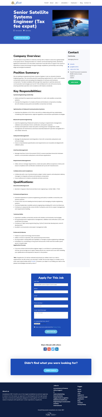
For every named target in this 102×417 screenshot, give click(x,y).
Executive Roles (58, 396)
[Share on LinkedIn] (56, 349)
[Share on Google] (49, 349)
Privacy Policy (57, 327)
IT (54, 392)
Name (35, 288)
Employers (81, 399)
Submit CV (81, 395)
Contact (86, 3)
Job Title (36, 281)
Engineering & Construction (61, 402)
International (57, 405)
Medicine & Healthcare (60, 400)
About (51, 3)
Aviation (56, 403)
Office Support (57, 390)
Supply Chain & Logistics (60, 398)
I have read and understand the (48, 327)
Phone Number (38, 303)
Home (79, 389)
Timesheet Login (83, 397)
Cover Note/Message (40, 310)
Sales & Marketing (58, 394)
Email (35, 296)
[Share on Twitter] (53, 349)
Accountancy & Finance (60, 388)
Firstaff (46, 3)
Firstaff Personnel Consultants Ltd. (48, 410)
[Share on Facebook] (45, 349)
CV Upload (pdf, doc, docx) (41, 321)
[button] (21, 38)
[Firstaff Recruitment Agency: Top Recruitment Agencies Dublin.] (17, 2)
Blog (81, 3)
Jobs (79, 393)
